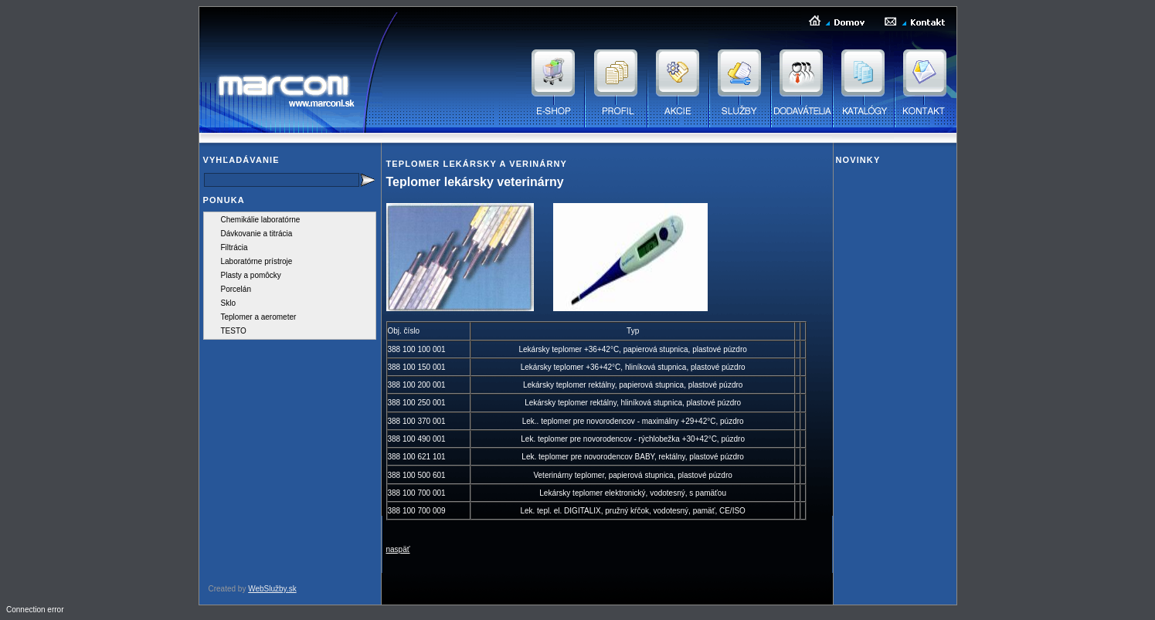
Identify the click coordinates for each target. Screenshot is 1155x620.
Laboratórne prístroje (257, 261)
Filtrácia (234, 247)
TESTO (233, 331)
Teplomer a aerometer (259, 317)
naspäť (398, 549)
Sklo (228, 303)
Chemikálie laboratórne (261, 219)
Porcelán (236, 289)
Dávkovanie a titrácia (257, 233)
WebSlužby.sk (272, 588)
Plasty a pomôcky (251, 275)
